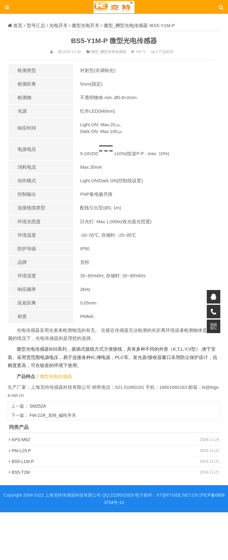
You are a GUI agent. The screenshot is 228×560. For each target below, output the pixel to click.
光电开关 (58, 25)
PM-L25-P (21, 450)
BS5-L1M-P (23, 461)
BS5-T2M (21, 472)
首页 (17, 25)
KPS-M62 (21, 439)
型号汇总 (36, 25)
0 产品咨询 (164, 52)
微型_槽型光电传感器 (126, 25)
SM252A (38, 406)
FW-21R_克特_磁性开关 (53, 415)
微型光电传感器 (56, 376)
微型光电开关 (85, 25)
